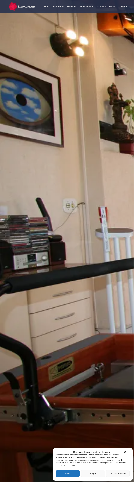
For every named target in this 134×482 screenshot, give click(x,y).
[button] (125, 451)
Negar (93, 473)
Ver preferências (118, 473)
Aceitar (67, 473)
